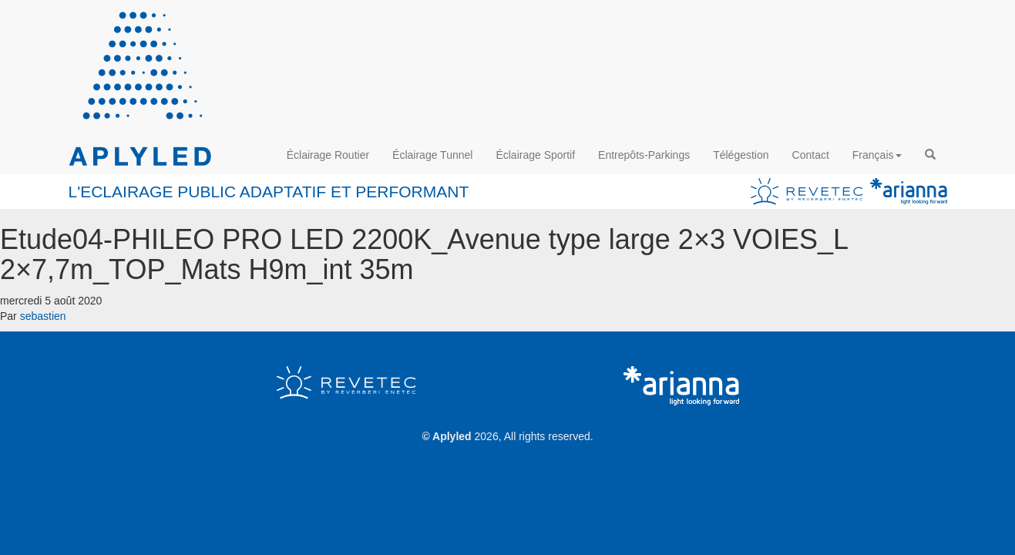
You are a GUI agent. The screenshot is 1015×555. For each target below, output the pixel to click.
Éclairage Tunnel (432, 155)
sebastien (43, 316)
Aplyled (452, 436)
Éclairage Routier (328, 155)
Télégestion (740, 155)
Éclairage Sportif (535, 155)
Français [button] (877, 155)
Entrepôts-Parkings (644, 155)
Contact (810, 155)
